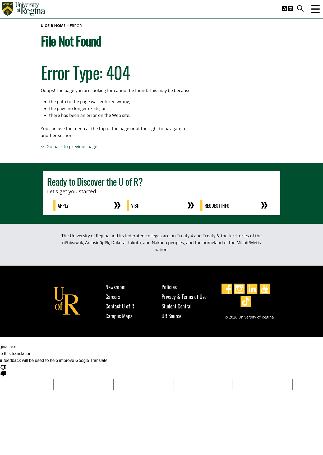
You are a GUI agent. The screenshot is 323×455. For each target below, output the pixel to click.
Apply (63, 205)
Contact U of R (119, 306)
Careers (112, 297)
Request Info (217, 205)
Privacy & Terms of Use (184, 297)
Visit (135, 205)
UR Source (171, 316)
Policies (169, 287)
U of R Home (53, 25)
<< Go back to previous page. (69, 146)
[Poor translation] (3, 370)
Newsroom (115, 287)
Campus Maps (118, 316)
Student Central (177, 306)
